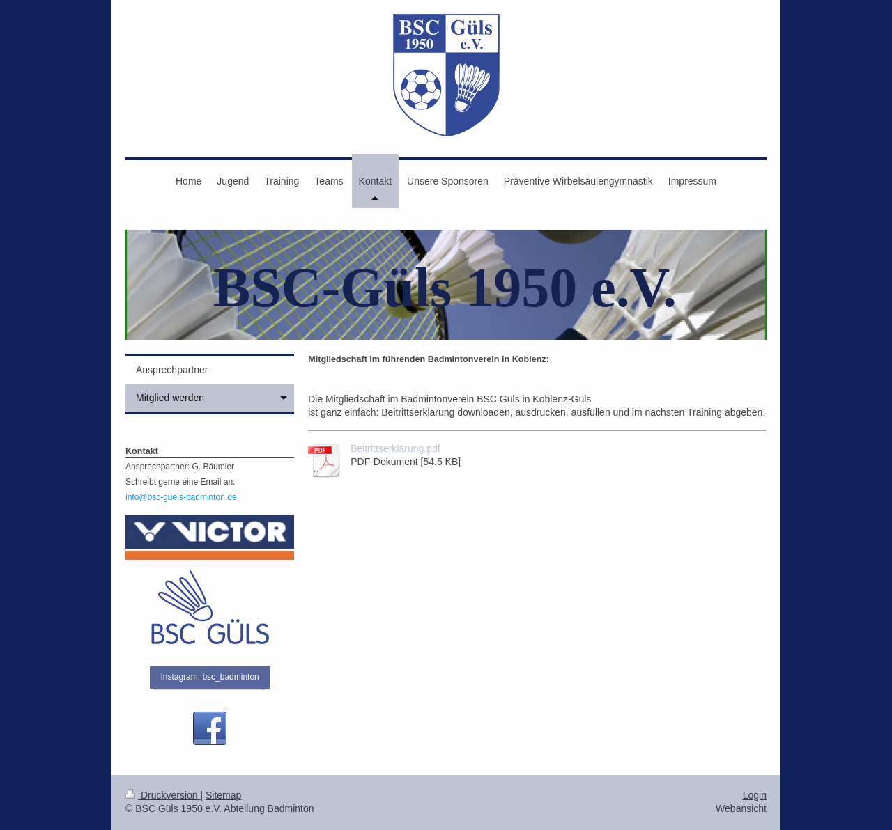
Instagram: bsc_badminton (209, 677)
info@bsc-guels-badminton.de (181, 497)
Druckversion (162, 795)
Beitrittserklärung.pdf (395, 448)
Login (755, 795)
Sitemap (223, 795)
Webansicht (741, 808)
